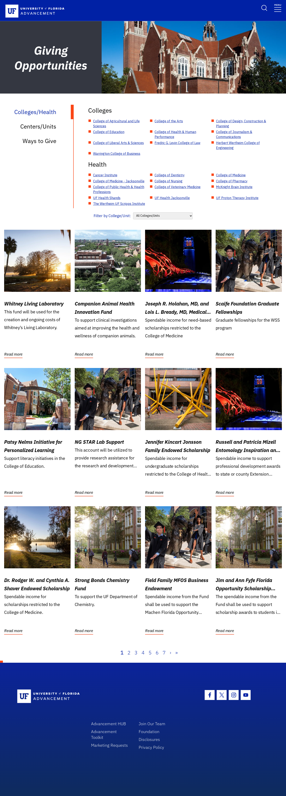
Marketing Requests (109, 745)
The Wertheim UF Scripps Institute (119, 204)
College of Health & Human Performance (175, 134)
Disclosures (149, 739)
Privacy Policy (151, 747)
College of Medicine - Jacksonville (118, 181)
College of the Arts (169, 121)
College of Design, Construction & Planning (241, 123)
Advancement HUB (108, 723)
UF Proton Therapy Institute (237, 198)
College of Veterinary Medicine (178, 187)
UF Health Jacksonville (172, 198)
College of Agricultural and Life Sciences (116, 123)
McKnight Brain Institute (234, 187)
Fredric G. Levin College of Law (177, 143)
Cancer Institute (105, 175)
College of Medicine (231, 175)
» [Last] (176, 652)
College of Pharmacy (232, 181)
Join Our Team (152, 723)
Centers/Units (38, 126)
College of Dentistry (170, 175)
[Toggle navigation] (277, 7)
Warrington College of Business (116, 154)
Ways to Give (39, 141)
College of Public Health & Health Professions (118, 189)
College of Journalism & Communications (234, 134)
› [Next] (170, 652)
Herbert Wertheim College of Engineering (238, 145)
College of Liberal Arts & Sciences (118, 143)
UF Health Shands (106, 198)
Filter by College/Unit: (112, 215)
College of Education (108, 132)
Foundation (149, 731)
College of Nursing (169, 181)
